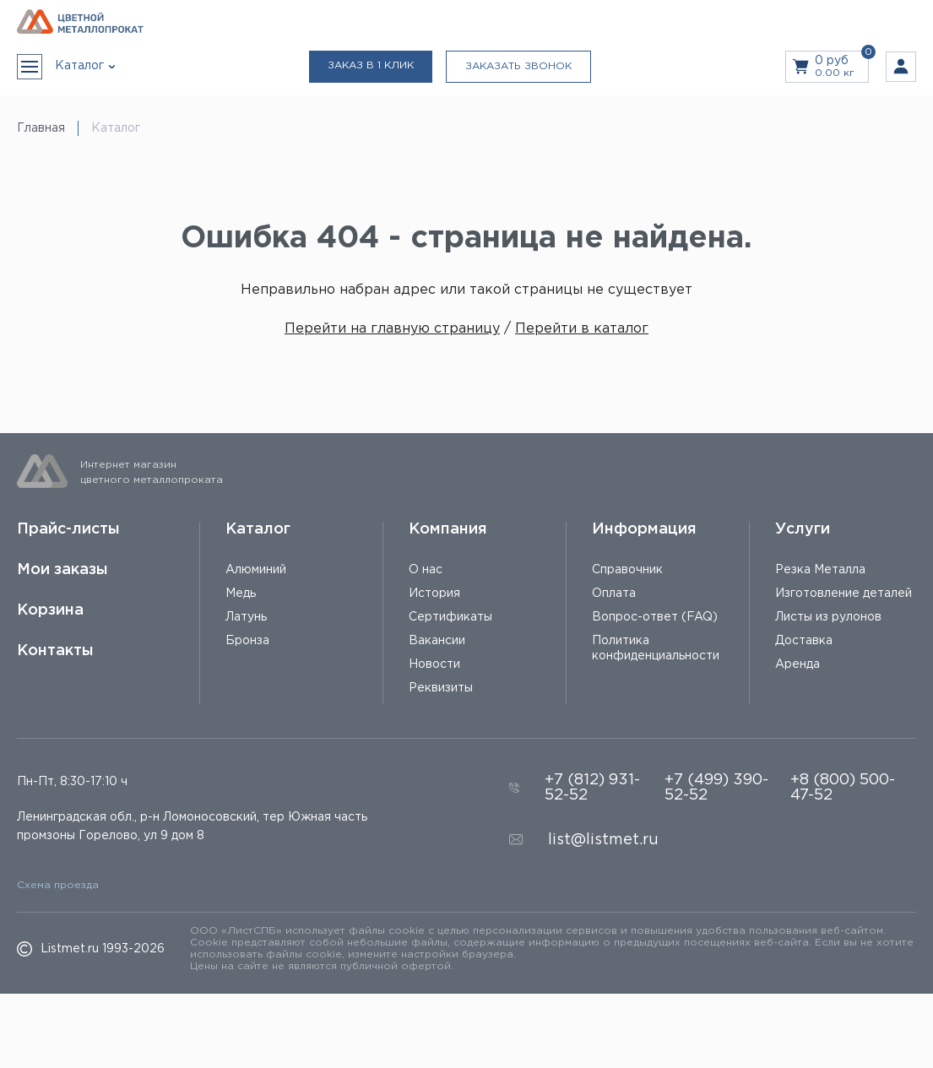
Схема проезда (58, 885)
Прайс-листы (68, 529)
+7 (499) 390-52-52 (716, 787)
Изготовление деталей (843, 593)
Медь (240, 593)
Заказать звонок (518, 66)
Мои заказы (62, 570)
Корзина (50, 610)
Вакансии (437, 641)
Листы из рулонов (828, 617)
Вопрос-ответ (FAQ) (655, 617)
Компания (448, 529)
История (434, 593)
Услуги (802, 529)
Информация (644, 529)
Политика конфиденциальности (655, 648)
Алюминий (255, 570)
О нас (425, 570)
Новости (434, 664)
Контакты (55, 651)
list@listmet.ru (603, 840)
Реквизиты (441, 688)
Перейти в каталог (581, 329)
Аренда (797, 664)
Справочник (627, 570)
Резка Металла (820, 570)
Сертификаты (450, 617)
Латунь (246, 617)
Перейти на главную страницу (392, 329)
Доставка (804, 641)
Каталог (257, 529)
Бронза (247, 641)
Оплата (614, 593)
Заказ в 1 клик (371, 65)
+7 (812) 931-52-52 (592, 787)
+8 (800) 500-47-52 (842, 787)
